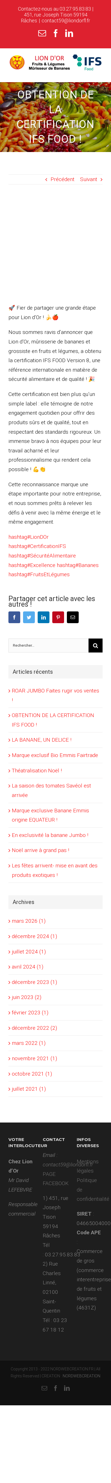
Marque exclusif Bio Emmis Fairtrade (55, 755)
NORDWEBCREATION (81, 1376)
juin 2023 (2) (26, 997)
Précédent (62, 179)
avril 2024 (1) (27, 967)
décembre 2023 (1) (34, 982)
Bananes (78, 565)
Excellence (31, 565)
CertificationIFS (37, 546)
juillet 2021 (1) (29, 1089)
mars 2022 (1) (29, 1043)
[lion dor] (55, 248)
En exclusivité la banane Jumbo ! (50, 835)
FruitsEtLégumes (39, 574)
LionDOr (28, 537)
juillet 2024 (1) (29, 951)
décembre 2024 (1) (34, 936)
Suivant (88, 179)
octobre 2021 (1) (32, 1074)
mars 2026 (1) (29, 921)
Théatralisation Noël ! (37, 770)
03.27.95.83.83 (75, 9)
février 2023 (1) (30, 1012)
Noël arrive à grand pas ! (40, 850)
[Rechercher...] (48, 645)
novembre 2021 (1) (34, 1058)
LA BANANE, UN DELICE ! (41, 740)
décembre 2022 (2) (34, 1028)
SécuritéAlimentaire (42, 555)
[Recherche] (96, 645)
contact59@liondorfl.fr (66, 20)
